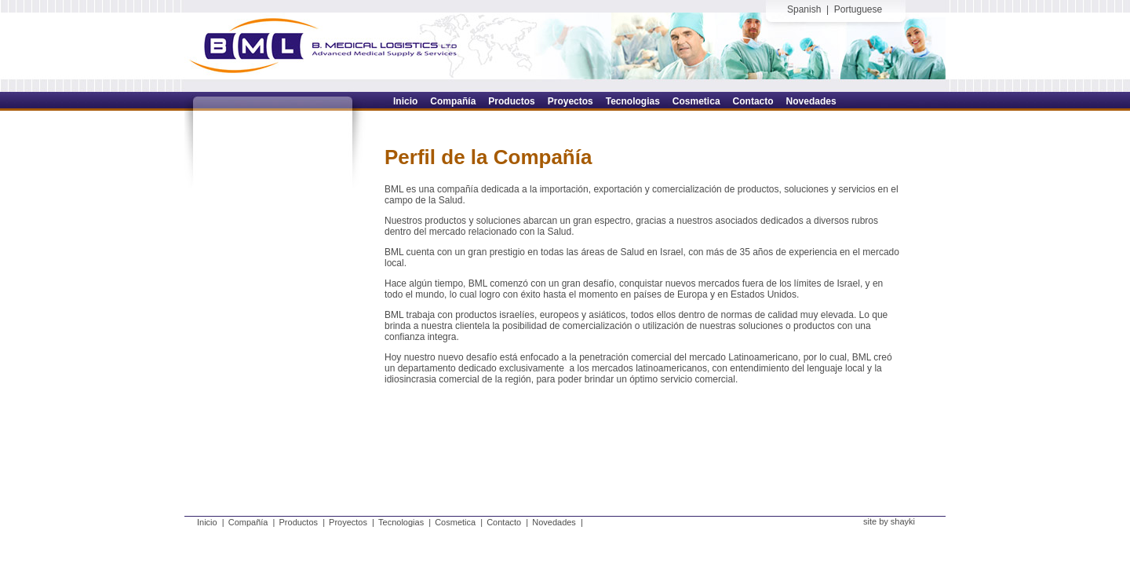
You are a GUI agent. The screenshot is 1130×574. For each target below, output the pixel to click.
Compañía (248, 522)
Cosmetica (455, 522)
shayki (903, 521)
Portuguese (858, 9)
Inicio (207, 522)
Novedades (554, 522)
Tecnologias (401, 522)
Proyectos (348, 522)
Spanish (804, 9)
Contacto (504, 522)
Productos (299, 522)
